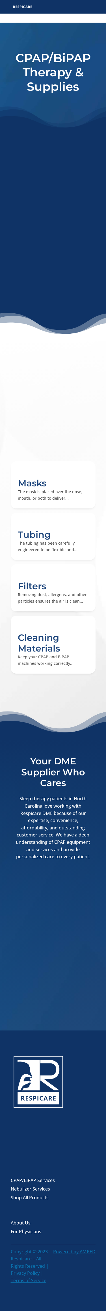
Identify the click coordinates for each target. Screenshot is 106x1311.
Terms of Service (28, 1280)
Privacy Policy (25, 1273)
